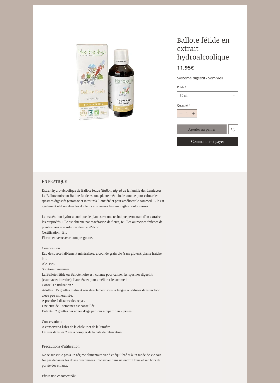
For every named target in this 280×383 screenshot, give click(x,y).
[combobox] (207, 95)
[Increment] (193, 113)
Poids (181, 87)
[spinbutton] (187, 113)
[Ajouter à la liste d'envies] (233, 129)
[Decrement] (180, 113)
